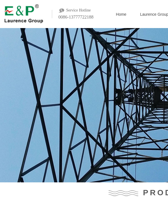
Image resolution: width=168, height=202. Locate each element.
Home (121, 14)
